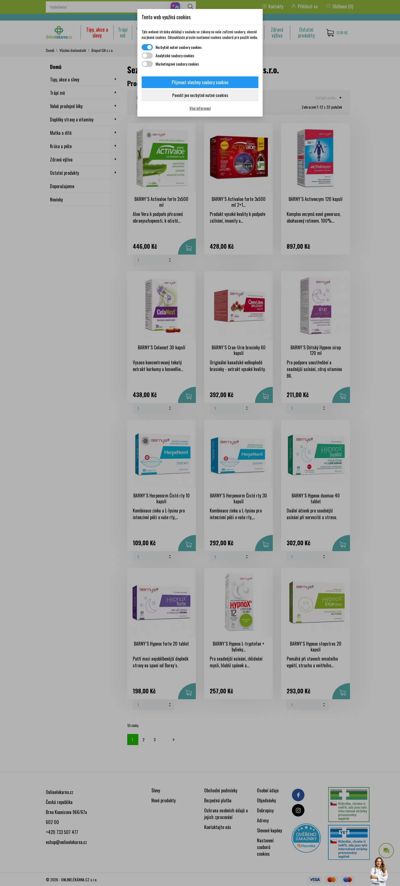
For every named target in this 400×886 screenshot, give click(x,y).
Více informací (200, 108)
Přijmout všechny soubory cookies (200, 82)
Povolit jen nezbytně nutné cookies (200, 95)
